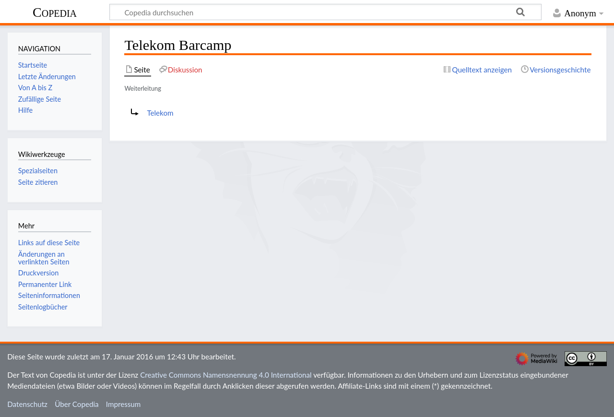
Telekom (160, 112)
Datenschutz (27, 404)
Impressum (123, 404)
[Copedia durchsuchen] (325, 12)
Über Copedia (76, 404)
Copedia (55, 12)
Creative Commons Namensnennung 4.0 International (226, 374)
